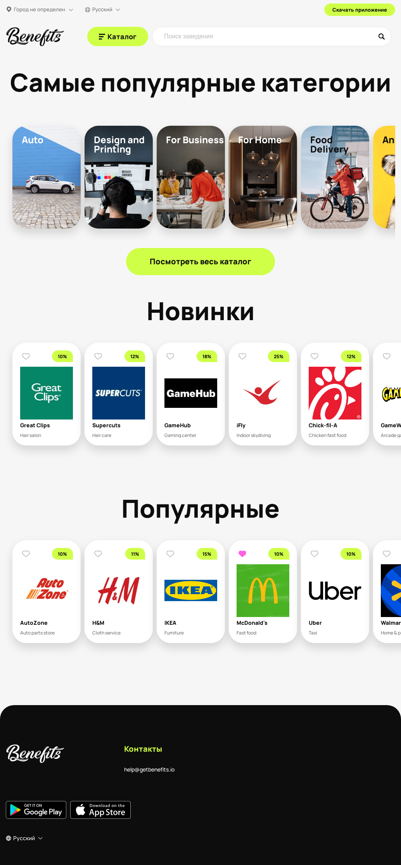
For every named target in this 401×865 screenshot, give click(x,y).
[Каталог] (117, 36)
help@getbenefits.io (149, 769)
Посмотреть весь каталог (200, 261)
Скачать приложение (359, 9)
